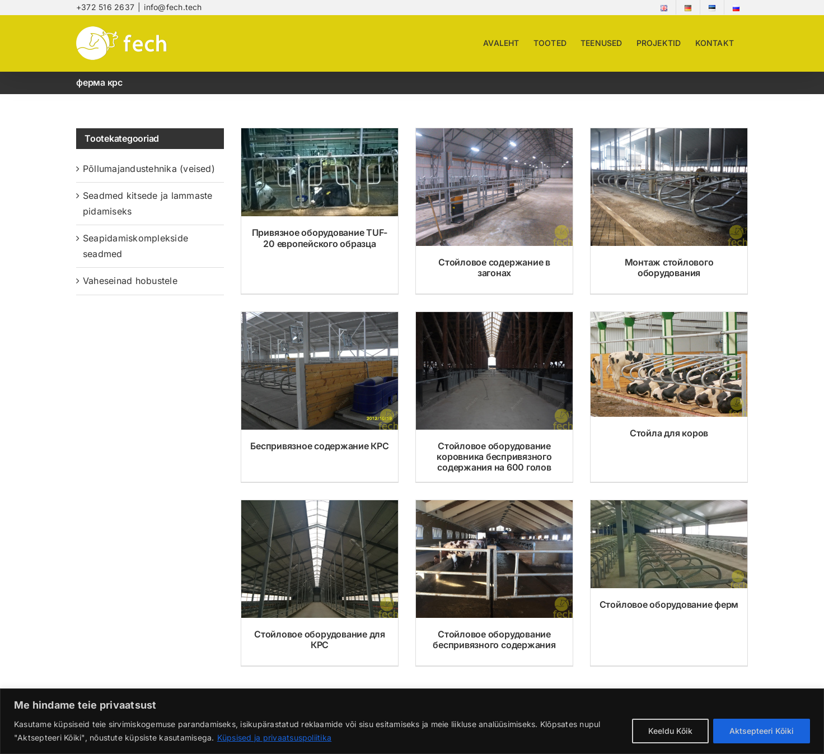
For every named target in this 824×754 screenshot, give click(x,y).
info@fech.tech (173, 7)
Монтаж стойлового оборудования (669, 267)
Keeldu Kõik (670, 731)
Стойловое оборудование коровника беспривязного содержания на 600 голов (494, 456)
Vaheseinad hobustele (130, 280)
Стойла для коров (669, 433)
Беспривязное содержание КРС (319, 446)
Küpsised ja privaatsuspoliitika (274, 737)
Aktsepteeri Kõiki (761, 731)
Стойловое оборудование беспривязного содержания (494, 639)
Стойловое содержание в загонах (494, 267)
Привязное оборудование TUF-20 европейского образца (320, 238)
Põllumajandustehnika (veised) (149, 168)
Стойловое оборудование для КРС (319, 639)
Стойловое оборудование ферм (669, 604)
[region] (412, 721)
